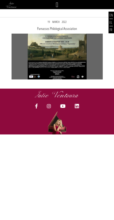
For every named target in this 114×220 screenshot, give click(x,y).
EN (111, 15)
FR (110, 29)
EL (110, 22)
